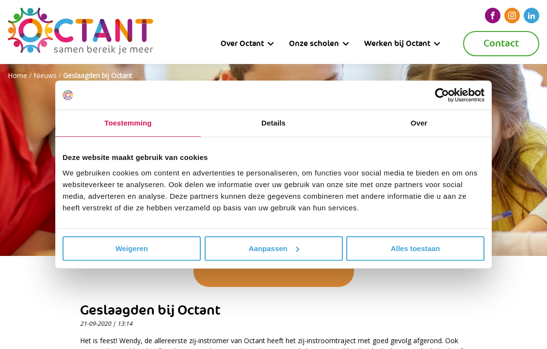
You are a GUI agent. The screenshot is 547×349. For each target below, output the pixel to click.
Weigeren (131, 248)
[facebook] (492, 15)
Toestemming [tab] (128, 123)
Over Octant (242, 43)
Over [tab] (419, 123)
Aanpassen (274, 248)
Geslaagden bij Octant (97, 75)
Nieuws (45, 75)
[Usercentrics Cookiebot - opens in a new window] (442, 95)
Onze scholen (314, 43)
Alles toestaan (415, 248)
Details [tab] (273, 123)
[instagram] (512, 15)
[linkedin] (531, 15)
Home (17, 75)
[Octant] (80, 32)
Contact (501, 43)
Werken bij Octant (397, 43)
